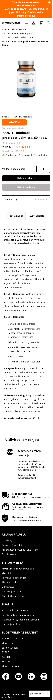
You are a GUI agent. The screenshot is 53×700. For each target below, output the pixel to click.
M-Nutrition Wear (11, 666)
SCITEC (5, 652)
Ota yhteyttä (8, 540)
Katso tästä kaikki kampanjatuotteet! (26, 476)
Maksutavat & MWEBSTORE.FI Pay (20, 549)
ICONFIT (6, 656)
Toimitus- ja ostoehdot (14, 577)
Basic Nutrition (10, 647)
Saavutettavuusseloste (14, 596)
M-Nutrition (8, 643)
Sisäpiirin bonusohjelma (15, 610)
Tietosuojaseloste (11, 591)
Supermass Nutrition (13, 638)
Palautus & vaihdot (12, 545)
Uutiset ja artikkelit (12, 624)
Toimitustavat (9, 554)
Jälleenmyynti (9, 587)
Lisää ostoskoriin (26, 178)
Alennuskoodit (9, 582)
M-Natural (7, 661)
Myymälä (6, 573)
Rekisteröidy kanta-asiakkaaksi (18, 615)
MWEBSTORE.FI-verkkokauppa (18, 568)
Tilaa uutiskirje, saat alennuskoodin (21, 619)
